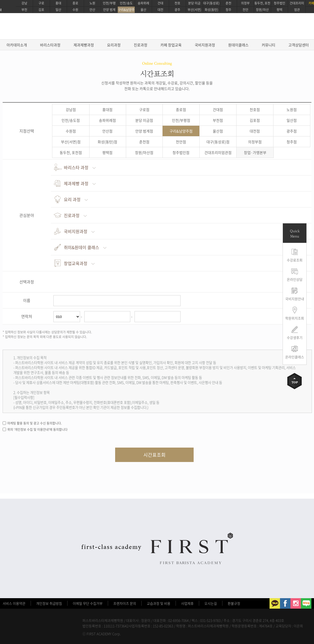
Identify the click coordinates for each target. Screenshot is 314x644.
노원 (92, 3)
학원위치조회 (294, 318)
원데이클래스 (238, 44)
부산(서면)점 (71, 141)
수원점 (71, 131)
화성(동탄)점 (107, 141)
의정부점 (255, 141)
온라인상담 (294, 279)
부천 (24, 9)
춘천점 (144, 141)
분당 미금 (194, 3)
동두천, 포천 (262, 3)
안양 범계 (109, 9)
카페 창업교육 (171, 44)
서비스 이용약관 (14, 603)
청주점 (292, 141)
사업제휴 (187, 603)
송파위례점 (107, 120)
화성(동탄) (211, 9)
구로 (41, 3)
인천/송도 (126, 3)
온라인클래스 (294, 356)
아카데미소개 (17, 44)
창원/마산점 (144, 152)
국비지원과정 (205, 44)
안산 (92, 9)
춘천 (228, 3)
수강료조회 (294, 259)
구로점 (144, 109)
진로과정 (140, 44)
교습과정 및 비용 (158, 603)
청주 (228, 9)
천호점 (255, 109)
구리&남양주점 (181, 131)
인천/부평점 (181, 120)
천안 (245, 9)
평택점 (107, 152)
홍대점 (107, 109)
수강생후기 (294, 337)
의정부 (245, 3)
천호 (177, 3)
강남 (24, 3)
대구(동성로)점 (217, 141)
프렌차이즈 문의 (124, 603)
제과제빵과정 (84, 44)
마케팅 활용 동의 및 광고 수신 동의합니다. (34, 423)
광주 (177, 9)
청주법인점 (180, 152)
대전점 (255, 131)
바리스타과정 (50, 44)
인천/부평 (109, 3)
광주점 (292, 131)
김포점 (255, 120)
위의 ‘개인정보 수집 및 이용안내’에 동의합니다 (37, 429)
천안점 (181, 141)
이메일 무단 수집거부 (88, 603)
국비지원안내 (294, 298)
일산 (58, 9)
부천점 (218, 120)
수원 (75, 9)
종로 (75, 3)
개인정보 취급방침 (49, 603)
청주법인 (279, 3)
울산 (143, 9)
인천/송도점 (70, 120)
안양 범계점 (144, 131)
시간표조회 (154, 454)
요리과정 (114, 44)
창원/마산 (262, 9)
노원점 (292, 109)
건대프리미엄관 (297, 6)
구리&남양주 (126, 9)
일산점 (292, 120)
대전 (160, 9)
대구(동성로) (211, 3)
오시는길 (210, 603)
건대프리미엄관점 (218, 152)
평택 (279, 9)
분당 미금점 (144, 120)
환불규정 (234, 603)
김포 (41, 9)
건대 (160, 3)
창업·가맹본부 (255, 152)
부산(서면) (194, 9)
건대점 (218, 109)
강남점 (71, 109)
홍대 (58, 3)
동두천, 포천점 (71, 152)
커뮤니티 (268, 44)
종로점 (181, 109)
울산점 (218, 131)
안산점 (107, 131)
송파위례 (143, 3)
